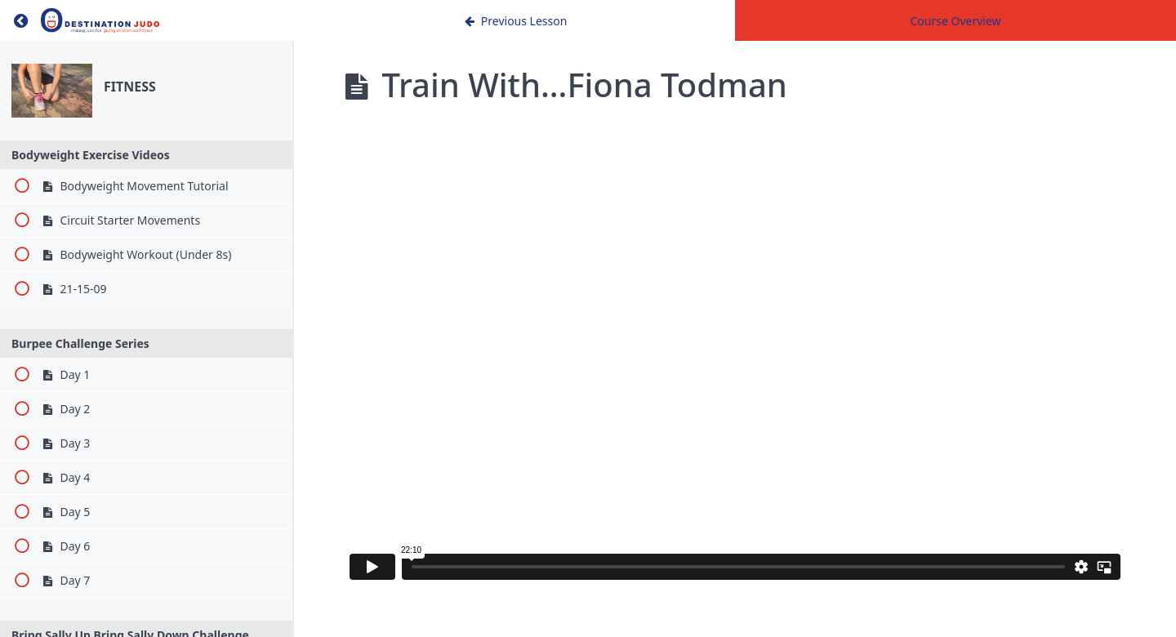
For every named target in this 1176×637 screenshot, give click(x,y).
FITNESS (130, 87)
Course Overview (955, 21)
